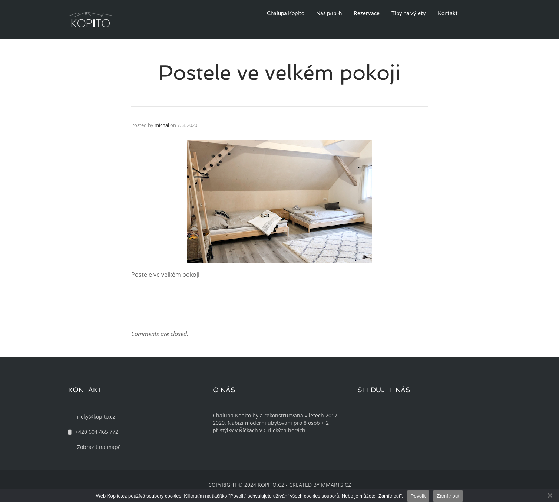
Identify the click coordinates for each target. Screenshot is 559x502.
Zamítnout (448, 496)
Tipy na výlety (408, 13)
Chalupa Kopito (285, 13)
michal (162, 125)
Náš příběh (329, 13)
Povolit (418, 496)
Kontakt (448, 13)
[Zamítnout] (549, 495)
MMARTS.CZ (336, 484)
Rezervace (367, 13)
